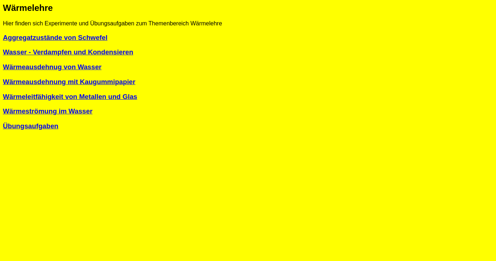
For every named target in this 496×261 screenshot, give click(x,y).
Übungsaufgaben (30, 126)
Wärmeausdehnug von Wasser (52, 67)
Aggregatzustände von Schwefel (55, 37)
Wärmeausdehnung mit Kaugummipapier (69, 82)
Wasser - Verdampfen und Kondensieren (68, 52)
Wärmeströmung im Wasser (48, 111)
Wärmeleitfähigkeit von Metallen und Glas (70, 96)
